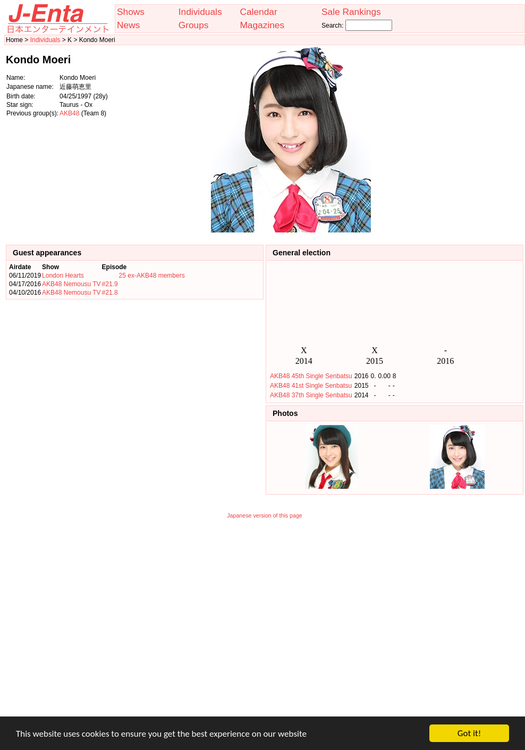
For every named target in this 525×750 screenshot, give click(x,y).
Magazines (262, 25)
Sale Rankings (351, 11)
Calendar (258, 11)
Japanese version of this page (264, 515)
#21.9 (110, 284)
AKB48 (69, 113)
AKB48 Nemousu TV (71, 284)
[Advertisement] (470, 140)
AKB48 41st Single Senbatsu (311, 385)
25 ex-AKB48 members (152, 275)
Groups (194, 25)
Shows (131, 11)
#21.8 (110, 292)
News (128, 25)
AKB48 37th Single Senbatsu (311, 395)
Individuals (200, 11)
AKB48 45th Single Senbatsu (311, 376)
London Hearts (63, 275)
